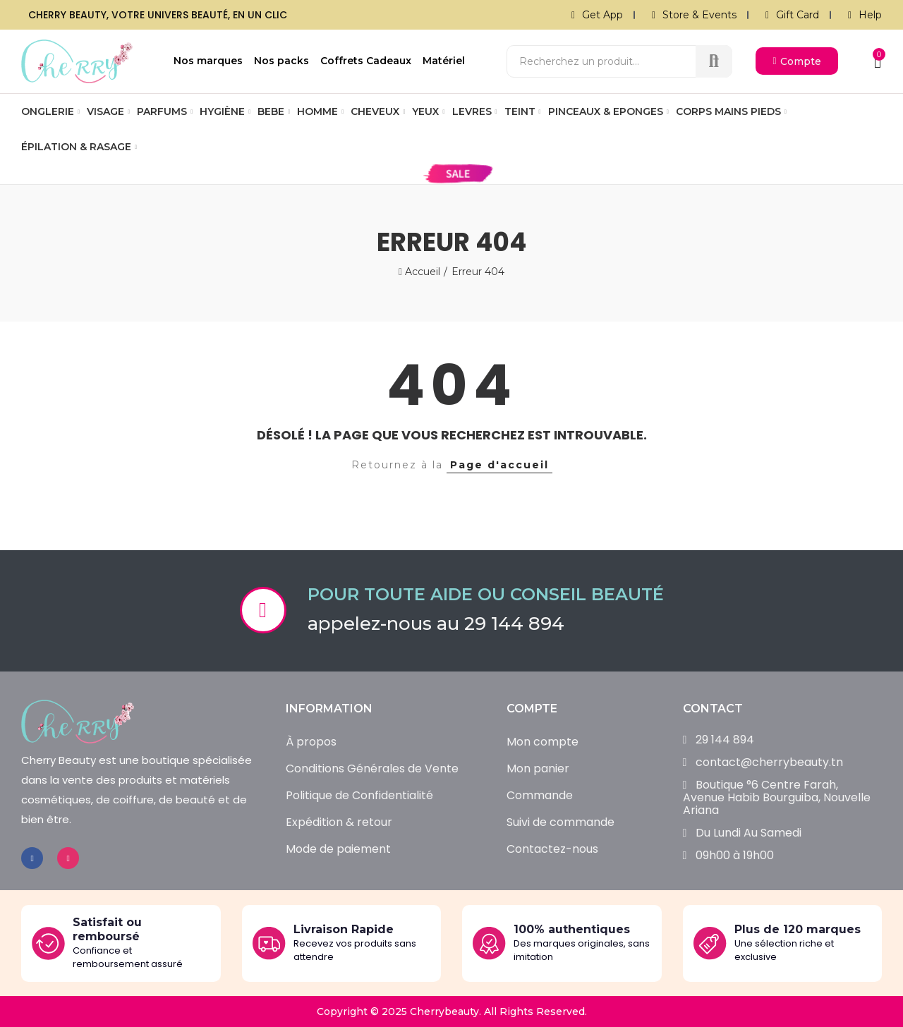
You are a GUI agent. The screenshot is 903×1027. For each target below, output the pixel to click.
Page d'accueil (499, 464)
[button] (796, 61)
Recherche (714, 61)
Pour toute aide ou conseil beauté (486, 594)
